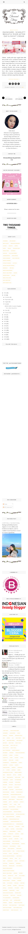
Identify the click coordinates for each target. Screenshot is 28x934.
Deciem (19, 769)
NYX (19, 858)
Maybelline (5, 846)
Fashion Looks (6, 794)
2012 (5, 332)
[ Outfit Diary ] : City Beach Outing (10, 523)
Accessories (5, 240)
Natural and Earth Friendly (8, 265)
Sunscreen (5, 890)
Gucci (11, 804)
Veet (11, 900)
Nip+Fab (11, 858)
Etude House (5, 779)
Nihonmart (5, 858)
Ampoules (5, 735)
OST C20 (16, 860)
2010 (5, 337)
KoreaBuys (5, 831)
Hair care (5, 253)
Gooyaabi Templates (7, 929)
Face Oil (4, 787)
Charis (11, 757)
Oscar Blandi (10, 860)
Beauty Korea (6, 745)
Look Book (16, 838)
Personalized (11, 865)
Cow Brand (20, 767)
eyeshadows (17, 782)
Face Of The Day (18, 784)
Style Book (17, 887)
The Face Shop (5, 895)
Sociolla (4, 887)
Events (4, 248)
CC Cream (16, 755)
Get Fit (10, 801)
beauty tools (13, 747)
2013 (5, 330)
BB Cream (5, 742)
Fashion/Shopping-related (16, 794)
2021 (5, 295)
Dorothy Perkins (18, 772)
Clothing (5, 245)
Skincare (13, 275)
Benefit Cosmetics (15, 750)
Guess (15, 804)
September (8, 299)
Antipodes (11, 735)
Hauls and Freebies (13, 253)
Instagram (5, 819)
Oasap (4, 860)
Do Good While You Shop (8, 772)
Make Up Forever (6, 843)
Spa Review (10, 887)
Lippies (22, 833)
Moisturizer (18, 848)
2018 (5, 319)
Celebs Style (5, 757)
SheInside (19, 880)
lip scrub (17, 833)
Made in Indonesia (6, 258)
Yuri (22, 87)
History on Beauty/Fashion (8, 814)
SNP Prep (15, 885)
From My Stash (6, 250)
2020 (5, 314)
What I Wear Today (6, 280)
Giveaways (13, 250)
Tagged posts (11, 890)
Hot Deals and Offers (20, 814)
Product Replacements (7, 270)
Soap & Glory (21, 885)
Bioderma (11, 752)
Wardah (10, 902)
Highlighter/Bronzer (7, 811)
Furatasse (5, 801)
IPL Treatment (5, 821)
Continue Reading (14, 79)
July (6, 304)
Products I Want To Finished (8, 870)
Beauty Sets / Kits (14, 745)
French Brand (12, 799)
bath (4, 740)
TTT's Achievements (7, 897)
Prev (5, 48)
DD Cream (14, 769)
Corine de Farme (6, 767)
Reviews (15, 272)
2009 (5, 339)
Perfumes (5, 865)
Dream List (9, 774)
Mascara (23, 843)
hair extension (12, 806)
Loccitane (5, 838)
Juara (23, 826)
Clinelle (20, 762)
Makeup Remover (15, 843)
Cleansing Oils (6, 762)
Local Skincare (16, 836)
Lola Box (10, 838)
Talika (17, 890)
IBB (3, 816)
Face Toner (5, 789)
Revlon (4, 875)
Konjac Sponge (19, 828)
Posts (5, 504)
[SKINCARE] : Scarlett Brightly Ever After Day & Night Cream (14, 34)
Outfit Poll (5, 863)
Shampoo (13, 880)
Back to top (22, 932)
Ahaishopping (12, 733)
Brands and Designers (15, 243)
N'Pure (10, 853)
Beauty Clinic (18, 742)
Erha (4, 777)
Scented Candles (6, 275)
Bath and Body (13, 240)
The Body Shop (18, 892)
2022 (5, 293)
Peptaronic (18, 863)
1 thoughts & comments (10, 87)
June (6, 310)
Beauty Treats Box (6, 750)
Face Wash (11, 789)
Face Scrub (10, 787)
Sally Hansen (22, 875)
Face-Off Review (19, 789)
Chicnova (16, 757)
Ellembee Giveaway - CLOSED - (16, 675)
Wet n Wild (5, 905)
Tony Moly (19, 895)
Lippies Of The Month (7, 836)
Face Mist (11, 784)
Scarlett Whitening (17, 878)
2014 (5, 328)
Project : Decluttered (7, 272)
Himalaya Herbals (17, 811)
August (7, 301)
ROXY (16, 875)
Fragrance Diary (16, 248)
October (7, 297)
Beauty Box (11, 742)
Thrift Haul (12, 895)
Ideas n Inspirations (10, 816)
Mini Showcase (13, 846)
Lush (21, 838)
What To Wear (21, 905)
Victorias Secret (17, 900)
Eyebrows (5, 782)
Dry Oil (14, 774)
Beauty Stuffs (6, 243)
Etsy (23, 777)
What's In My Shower (7, 907)
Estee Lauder (17, 777)
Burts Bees (5, 755)
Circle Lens (11, 760)
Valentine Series (16, 897)
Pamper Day (11, 863)
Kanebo (7, 828)
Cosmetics (11, 245)
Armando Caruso (18, 735)
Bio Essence (5, 752)
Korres (18, 831)
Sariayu (9, 878)
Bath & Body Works (11, 740)
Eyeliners (11, 782)
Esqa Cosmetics (10, 777)
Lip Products (10, 833)
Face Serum (16, 787)
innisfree (18, 816)
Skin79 (4, 885)
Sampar (4, 878)
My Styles (5, 853)
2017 (5, 321)
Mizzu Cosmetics (11, 848)
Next (23, 48)
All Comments (7, 507)
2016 (5, 323)
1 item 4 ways (5, 730)
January (7, 312)
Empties (16, 245)
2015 (5, 326)
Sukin (22, 887)
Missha (4, 848)
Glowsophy (5, 804)
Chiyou (21, 757)
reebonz (15, 873)
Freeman (5, 799)
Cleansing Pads (14, 762)
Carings (10, 755)
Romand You (10, 875)
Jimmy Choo (10, 826)
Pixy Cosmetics (19, 865)
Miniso (19, 846)
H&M (19, 804)
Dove (4, 774)
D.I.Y (3, 769)
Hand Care (19, 806)
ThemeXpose (15, 927)
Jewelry (4, 826)
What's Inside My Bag (7, 282)
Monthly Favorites (7, 260)
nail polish (16, 853)
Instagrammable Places (14, 819)
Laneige (4, 833)
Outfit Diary (21, 860)
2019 (5, 317)
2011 (5, 334)
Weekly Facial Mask (7, 277)
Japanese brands (6, 255)
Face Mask (5, 784)
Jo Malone (17, 826)
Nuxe (16, 858)
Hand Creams (5, 809)
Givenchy (22, 801)
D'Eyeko (8, 769)
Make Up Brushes (15, 258)
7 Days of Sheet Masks (14, 730)
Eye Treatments (18, 779)
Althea (18, 733)
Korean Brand (15, 255)
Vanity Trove (5, 900)
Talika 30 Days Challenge (8, 892)
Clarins (16, 760)
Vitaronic (5, 902)
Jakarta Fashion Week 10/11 (16, 821)
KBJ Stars (12, 828)
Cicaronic (5, 760)
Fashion (9, 248)
